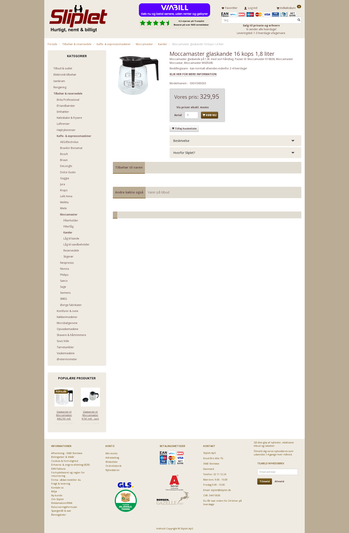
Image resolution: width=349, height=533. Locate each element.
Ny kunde (56, 494)
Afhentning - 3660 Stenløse (66, 452)
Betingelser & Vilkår (62, 456)
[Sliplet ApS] (78, 17)
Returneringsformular (64, 506)
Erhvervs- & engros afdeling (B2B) (70, 464)
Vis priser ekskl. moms (193, 106)
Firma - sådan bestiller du (66, 479)
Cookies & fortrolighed (64, 460)
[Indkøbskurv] (288, 7)
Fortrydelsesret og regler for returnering (68, 473)
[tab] (235, 140)
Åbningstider (58, 513)
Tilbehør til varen (129, 167)
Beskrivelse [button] (181, 140)
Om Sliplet (57, 498)
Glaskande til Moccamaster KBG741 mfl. (64, 414)
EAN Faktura (58, 467)
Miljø (54, 490)
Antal (178, 114)
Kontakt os (57, 486)
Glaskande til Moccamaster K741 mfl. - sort (90, 414)
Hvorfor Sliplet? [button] (184, 152)
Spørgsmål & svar (61, 510)
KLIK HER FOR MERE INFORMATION (193, 73)
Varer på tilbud (158, 191)
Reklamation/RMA (61, 502)
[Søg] (299, 19)
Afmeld (279, 480)
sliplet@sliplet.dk (221, 489)
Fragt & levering (60, 483)
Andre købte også (129, 191)
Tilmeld (265, 480)
